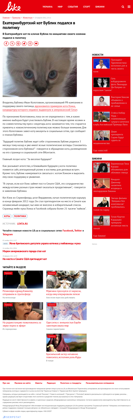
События (73, 6)
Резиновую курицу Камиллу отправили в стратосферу (17, 292)
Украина (47, 6)
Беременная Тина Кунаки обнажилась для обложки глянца (120, 168)
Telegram (8, 234)
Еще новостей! (100, 150)
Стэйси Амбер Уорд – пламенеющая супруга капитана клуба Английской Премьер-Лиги (111, 118)
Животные (27, 17)
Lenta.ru (22, 223)
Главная (6, 17)
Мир (60, 6)
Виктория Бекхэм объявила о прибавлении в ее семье (120, 101)
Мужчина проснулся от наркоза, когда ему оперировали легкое (63, 292)
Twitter (78, 230)
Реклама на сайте (23, 383)
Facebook (68, 230)
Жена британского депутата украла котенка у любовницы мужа (41, 243)
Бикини (99, 6)
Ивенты (38, 383)
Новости (97, 54)
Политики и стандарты (70, 383)
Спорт (86, 6)
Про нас (6, 383)
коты (7, 216)
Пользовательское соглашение (100, 383)
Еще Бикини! (99, 235)
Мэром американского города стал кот (24, 251)
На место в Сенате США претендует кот (25, 259)
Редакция (51, 383)
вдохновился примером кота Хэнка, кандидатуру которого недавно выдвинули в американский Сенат (40, 107)
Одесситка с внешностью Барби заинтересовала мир (63, 324)
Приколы (16, 17)
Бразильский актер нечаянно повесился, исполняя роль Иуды (63, 355)
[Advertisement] (24, 352)
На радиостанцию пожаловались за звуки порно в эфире (22, 324)
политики (20, 216)
